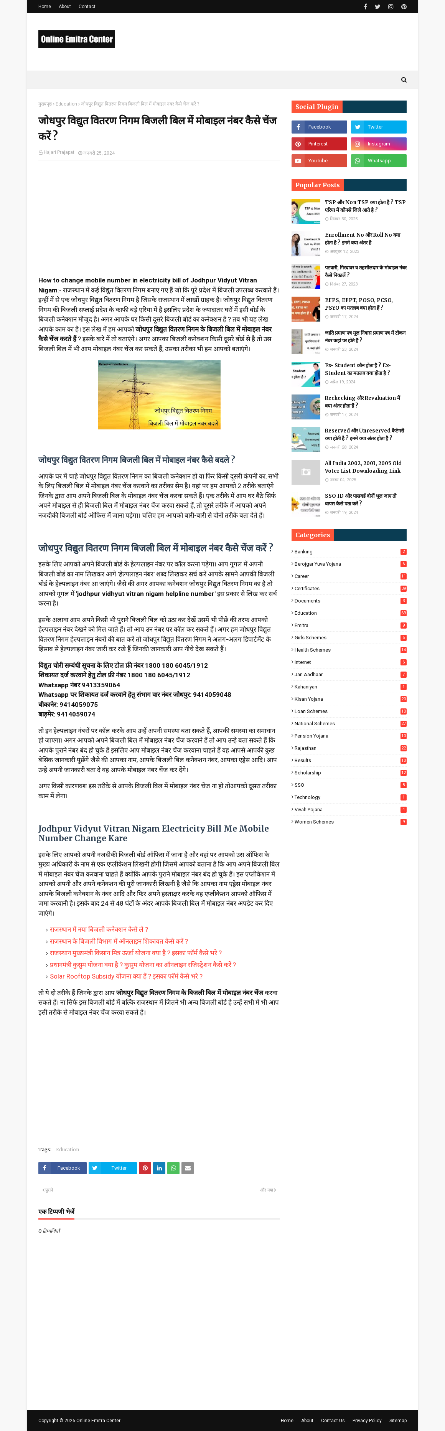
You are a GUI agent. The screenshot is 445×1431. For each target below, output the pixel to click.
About (65, 6)
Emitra (351, 625)
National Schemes (351, 723)
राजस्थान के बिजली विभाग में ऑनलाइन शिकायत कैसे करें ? (119, 941)
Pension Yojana (351, 736)
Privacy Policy (367, 1420)
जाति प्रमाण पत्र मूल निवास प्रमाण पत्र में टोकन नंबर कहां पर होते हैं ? (365, 337)
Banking (351, 552)
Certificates (351, 588)
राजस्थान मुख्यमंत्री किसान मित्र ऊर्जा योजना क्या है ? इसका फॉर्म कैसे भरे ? (136, 953)
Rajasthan (351, 748)
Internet (351, 662)
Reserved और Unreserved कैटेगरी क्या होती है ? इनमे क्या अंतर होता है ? (364, 434)
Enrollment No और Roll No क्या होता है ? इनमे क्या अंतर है (362, 239)
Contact (87, 6)
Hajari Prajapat (59, 152)
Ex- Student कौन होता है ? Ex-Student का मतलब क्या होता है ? (358, 369)
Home (44, 6)
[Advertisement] (159, 222)
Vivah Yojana (351, 809)
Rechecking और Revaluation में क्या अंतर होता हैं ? (362, 402)
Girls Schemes (351, 637)
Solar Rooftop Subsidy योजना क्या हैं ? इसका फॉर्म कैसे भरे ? (126, 976)
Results (351, 760)
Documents (351, 601)
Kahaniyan (351, 687)
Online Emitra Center (98, 1420)
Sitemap (398, 1420)
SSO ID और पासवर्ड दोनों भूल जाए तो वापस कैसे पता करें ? (360, 500)
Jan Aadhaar (351, 674)
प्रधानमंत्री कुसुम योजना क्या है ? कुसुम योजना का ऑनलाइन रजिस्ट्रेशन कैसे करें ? (143, 965)
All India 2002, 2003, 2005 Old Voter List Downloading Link (363, 467)
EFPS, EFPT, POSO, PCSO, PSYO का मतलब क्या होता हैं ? (359, 304)
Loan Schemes (351, 711)
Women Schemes (351, 822)
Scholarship (351, 773)
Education (66, 104)
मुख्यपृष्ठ (45, 104)
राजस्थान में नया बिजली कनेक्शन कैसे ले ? (99, 929)
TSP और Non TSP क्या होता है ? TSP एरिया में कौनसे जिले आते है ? (365, 206)
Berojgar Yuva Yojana (351, 564)
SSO (351, 785)
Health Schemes (351, 650)
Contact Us (333, 1420)
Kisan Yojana (351, 699)
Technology (351, 797)
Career (351, 576)
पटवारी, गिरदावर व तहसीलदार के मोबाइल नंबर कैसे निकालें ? (366, 271)
